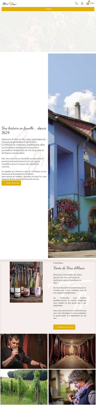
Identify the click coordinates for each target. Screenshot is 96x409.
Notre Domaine (12, 183)
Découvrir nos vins (65, 327)
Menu (47, 9)
